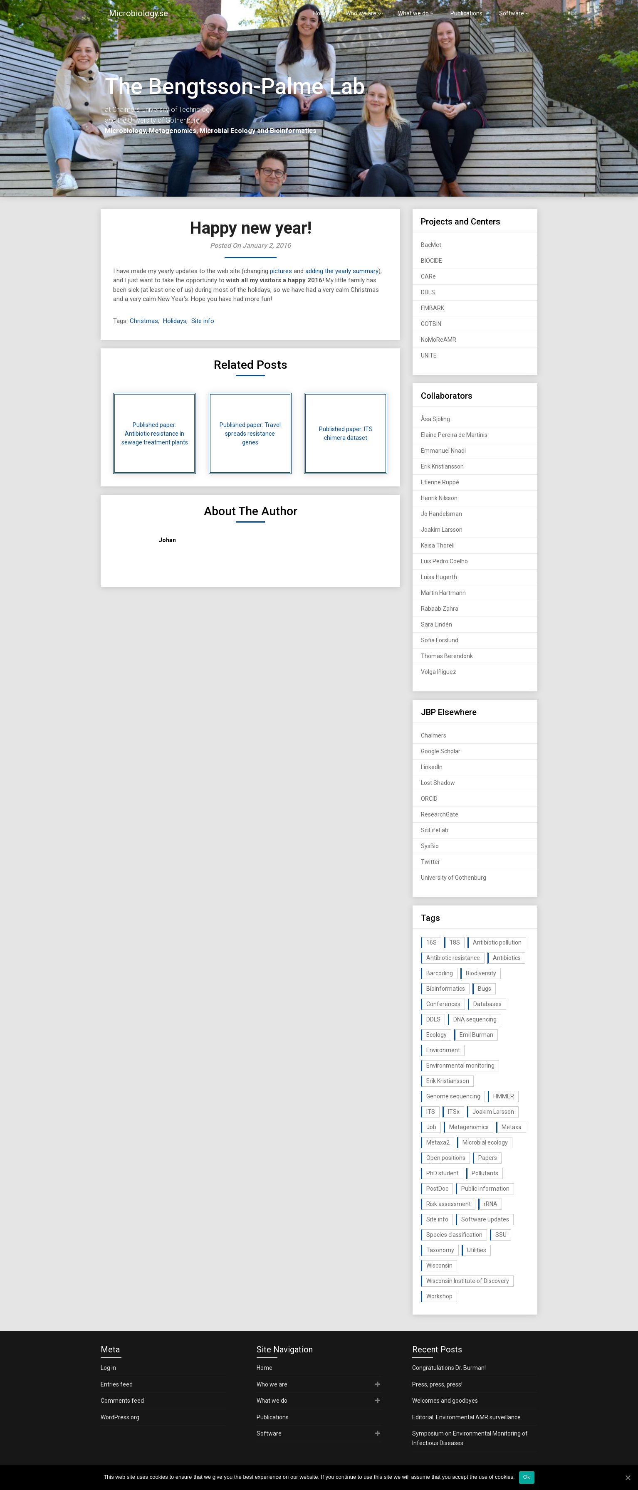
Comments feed (122, 1400)
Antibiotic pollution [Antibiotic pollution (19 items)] (497, 942)
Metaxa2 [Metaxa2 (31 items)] (438, 1142)
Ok (526, 1477)
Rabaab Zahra (439, 608)
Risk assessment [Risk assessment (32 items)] (448, 1204)
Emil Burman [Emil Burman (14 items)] (476, 1034)
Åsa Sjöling (435, 419)
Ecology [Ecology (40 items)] (436, 1034)
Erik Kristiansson (442, 466)
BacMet (431, 245)
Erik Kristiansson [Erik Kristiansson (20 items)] (447, 1081)
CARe (428, 276)
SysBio (430, 846)
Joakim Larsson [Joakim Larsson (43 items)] (493, 1111)
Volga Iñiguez (438, 672)
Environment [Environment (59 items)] (443, 1050)
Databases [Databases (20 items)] (487, 1004)
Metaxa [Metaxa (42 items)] (512, 1127)
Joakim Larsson (441, 529)
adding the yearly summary (341, 271)
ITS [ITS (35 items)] (430, 1111)
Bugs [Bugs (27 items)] (484, 988)
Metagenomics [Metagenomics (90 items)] (469, 1127)
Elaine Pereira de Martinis (454, 435)
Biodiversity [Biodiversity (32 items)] (481, 973)
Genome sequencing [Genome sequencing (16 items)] (453, 1096)
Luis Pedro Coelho (444, 561)
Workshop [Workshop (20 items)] (439, 1296)
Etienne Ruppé (440, 482)
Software (511, 13)
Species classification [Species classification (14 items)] (454, 1234)
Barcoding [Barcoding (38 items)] (439, 973)
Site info (202, 321)
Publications (466, 13)
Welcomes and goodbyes (445, 1400)
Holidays (174, 321)
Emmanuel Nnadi (443, 450)
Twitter (430, 861)
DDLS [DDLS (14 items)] (433, 1019)
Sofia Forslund (439, 640)
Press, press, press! (437, 1384)
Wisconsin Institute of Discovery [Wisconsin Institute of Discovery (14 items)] (467, 1281)
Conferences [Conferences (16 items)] (443, 1004)
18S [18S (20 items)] (455, 942)
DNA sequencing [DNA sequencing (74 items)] (475, 1019)
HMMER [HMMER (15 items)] (503, 1096)
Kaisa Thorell (438, 545)
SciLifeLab (434, 830)
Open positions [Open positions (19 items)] (445, 1158)
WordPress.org (120, 1417)
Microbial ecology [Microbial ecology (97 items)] (485, 1142)
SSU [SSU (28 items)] (501, 1234)
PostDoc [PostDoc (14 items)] (437, 1188)
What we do (413, 13)
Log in (108, 1367)
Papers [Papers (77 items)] (487, 1158)
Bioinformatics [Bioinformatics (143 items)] (445, 988)
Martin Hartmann (443, 593)
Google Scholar (440, 751)
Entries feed (117, 1384)
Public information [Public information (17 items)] (485, 1188)
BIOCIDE (431, 260)
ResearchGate (439, 814)
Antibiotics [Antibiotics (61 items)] (507, 958)
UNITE (429, 355)
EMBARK (432, 308)
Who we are (361, 13)
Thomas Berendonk (447, 656)
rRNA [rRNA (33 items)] (490, 1204)
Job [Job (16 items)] (431, 1127)
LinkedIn (432, 767)
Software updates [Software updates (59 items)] (485, 1219)
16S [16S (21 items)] (431, 942)
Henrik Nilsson (439, 498)
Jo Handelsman (441, 514)
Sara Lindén (436, 624)
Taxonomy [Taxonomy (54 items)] (440, 1250)
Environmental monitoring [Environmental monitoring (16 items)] (460, 1065)
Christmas (144, 321)
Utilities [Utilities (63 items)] (476, 1250)
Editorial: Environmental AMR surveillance (466, 1417)
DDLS (428, 292)
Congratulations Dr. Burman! (449, 1367)
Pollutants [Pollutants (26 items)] (485, 1173)
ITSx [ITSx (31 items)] (454, 1111)
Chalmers (433, 735)
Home (321, 13)
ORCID (429, 798)
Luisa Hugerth (439, 577)
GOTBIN (431, 324)
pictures (281, 271)
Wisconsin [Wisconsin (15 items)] (439, 1265)
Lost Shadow (438, 783)
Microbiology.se (138, 13)
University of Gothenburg (453, 877)
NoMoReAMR (438, 339)
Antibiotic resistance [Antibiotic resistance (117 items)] (453, 958)
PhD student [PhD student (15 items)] (442, 1173)
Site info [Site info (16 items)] (437, 1219)
